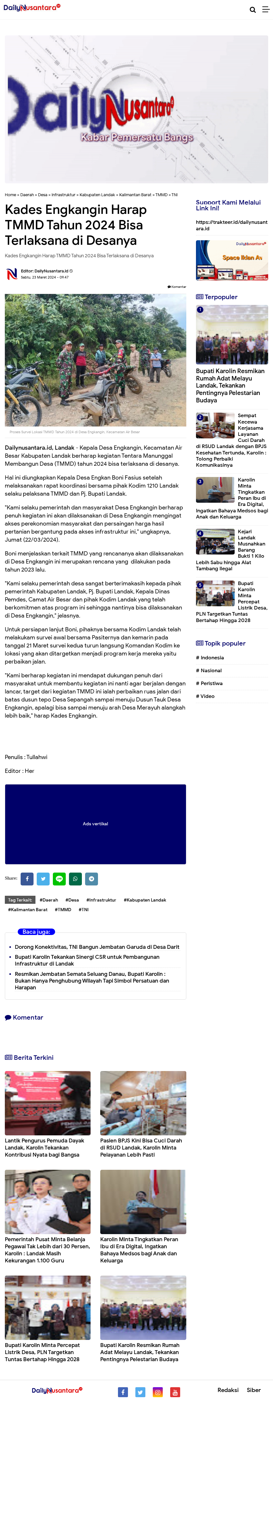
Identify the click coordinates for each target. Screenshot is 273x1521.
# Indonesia (210, 658)
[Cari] (253, 10)
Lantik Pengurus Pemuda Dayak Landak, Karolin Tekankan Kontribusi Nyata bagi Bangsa (44, 1147)
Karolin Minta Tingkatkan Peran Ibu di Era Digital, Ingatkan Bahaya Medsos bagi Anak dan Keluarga (139, 1250)
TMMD (161, 194)
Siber (254, 1390)
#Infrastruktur (101, 900)
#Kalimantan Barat (27, 909)
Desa (42, 194)
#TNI (84, 909)
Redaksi (228, 1390)
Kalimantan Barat (135, 194)
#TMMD (63, 909)
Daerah (27, 194)
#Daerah (49, 900)
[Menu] (267, 9)
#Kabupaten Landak (145, 900)
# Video (205, 696)
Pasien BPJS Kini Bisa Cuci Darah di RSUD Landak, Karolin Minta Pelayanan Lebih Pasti (141, 1147)
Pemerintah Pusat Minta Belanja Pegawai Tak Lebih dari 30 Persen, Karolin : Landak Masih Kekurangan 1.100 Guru (47, 1250)
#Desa (72, 900)
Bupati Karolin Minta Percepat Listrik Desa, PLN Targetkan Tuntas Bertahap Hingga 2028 (42, 1352)
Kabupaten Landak (97, 194)
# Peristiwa (209, 683)
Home (10, 194)
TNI (174, 194)
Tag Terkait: (20, 900)
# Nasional (209, 670)
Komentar (177, 287)
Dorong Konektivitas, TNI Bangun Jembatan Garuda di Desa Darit (97, 947)
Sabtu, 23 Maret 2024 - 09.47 (45, 277)
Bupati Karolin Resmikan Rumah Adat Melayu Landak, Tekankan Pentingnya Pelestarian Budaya (140, 1352)
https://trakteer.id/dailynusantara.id (232, 225)
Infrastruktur (63, 194)
